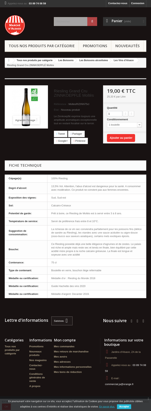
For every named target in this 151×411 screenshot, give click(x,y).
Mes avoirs (60, 356)
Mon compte (65, 340)
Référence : (61, 104)
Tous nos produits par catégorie (42, 45)
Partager (76, 133)
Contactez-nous (117, 3)
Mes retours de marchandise (71, 351)
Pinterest (79, 140)
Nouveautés (127, 45)
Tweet (60, 133)
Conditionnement (118, 119)
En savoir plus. (107, 406)
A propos (35, 386)
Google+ (62, 140)
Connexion (137, 3)
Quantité (112, 107)
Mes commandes (64, 346)
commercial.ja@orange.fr (119, 384)
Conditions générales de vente (37, 377)
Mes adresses (62, 361)
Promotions (95, 45)
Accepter (124, 406)
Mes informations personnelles (72, 366)
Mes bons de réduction (68, 372)
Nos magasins (38, 360)
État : (57, 109)
